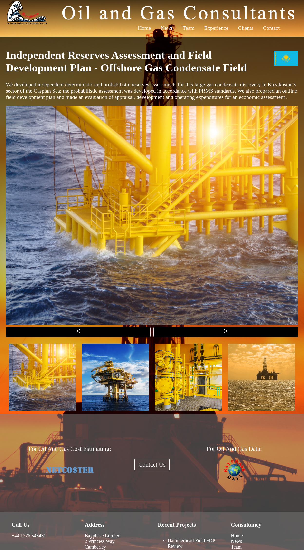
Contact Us (152, 464)
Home (144, 28)
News (167, 28)
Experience (216, 28)
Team (189, 28)
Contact (271, 28)
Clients (245, 28)
